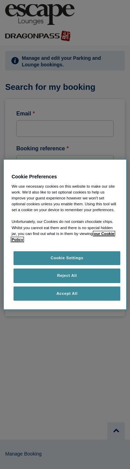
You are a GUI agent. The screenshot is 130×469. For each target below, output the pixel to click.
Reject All (67, 275)
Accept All (67, 293)
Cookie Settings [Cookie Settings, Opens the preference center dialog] (67, 258)
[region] (65, 234)
